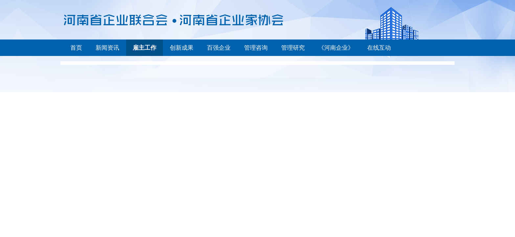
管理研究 (293, 47)
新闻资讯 (107, 47)
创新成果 (181, 47)
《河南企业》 (336, 47)
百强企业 (219, 47)
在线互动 (379, 47)
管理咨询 (256, 47)
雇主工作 (144, 47)
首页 (76, 47)
